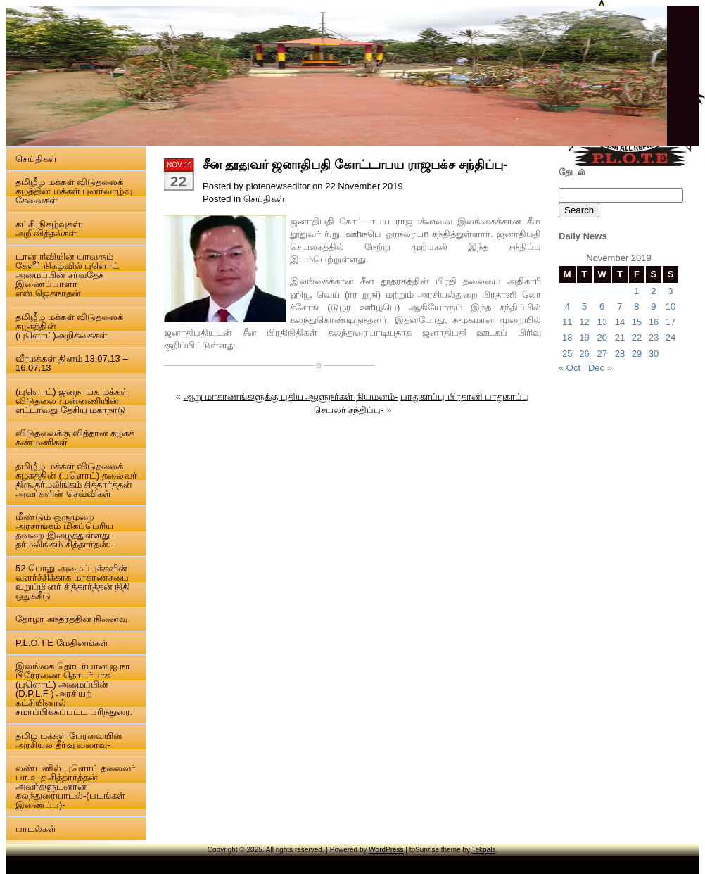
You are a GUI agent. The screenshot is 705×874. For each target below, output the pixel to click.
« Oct (569, 367)
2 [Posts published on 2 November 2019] (653, 291)
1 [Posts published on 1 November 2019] (636, 291)
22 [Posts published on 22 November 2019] (637, 337)
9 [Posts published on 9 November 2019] (653, 306)
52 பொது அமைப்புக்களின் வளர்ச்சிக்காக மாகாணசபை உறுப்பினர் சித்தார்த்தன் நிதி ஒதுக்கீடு (72, 582)
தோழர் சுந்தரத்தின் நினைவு (71, 619)
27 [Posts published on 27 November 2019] (601, 353)
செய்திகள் (36, 158)
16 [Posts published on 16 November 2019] (654, 322)
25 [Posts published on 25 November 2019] (567, 353)
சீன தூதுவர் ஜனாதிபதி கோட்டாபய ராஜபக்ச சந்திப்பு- (355, 165)
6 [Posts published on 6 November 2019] (601, 306)
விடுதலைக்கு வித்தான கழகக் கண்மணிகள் (74, 438)
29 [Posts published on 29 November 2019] (637, 353)
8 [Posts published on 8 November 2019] (636, 306)
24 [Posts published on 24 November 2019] (670, 337)
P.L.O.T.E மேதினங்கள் (61, 643)
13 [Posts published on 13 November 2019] (601, 322)
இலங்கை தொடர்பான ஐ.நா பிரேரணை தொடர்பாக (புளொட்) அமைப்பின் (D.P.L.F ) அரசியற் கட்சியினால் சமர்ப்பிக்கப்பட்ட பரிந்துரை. (73, 689)
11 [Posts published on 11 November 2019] (567, 322)
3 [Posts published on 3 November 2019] (670, 291)
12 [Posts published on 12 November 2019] (584, 322)
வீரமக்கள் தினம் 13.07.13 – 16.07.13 (71, 363)
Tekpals (484, 850)
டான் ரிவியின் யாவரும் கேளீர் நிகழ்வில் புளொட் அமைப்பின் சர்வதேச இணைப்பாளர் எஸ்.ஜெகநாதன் (67, 274)
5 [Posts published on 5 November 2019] (584, 306)
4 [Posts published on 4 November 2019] (567, 306)
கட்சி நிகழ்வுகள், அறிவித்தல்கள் (49, 229)
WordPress (386, 850)
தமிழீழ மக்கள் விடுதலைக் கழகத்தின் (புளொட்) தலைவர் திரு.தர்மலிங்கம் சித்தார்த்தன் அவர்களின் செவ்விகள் (76, 480)
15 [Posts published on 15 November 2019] (637, 322)
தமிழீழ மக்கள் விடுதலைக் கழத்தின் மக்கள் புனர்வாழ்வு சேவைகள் (73, 191)
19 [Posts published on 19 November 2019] (584, 337)
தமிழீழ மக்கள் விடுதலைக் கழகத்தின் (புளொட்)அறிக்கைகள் (69, 326)
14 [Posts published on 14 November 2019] (620, 322)
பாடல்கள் (35, 828)
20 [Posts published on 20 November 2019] (601, 337)
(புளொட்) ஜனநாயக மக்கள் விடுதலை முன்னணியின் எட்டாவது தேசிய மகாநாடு (72, 400)
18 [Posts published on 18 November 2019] (567, 337)
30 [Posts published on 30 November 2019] (654, 353)
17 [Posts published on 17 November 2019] (670, 322)
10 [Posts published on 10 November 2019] (670, 306)
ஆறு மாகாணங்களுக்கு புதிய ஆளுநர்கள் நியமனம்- (291, 396)
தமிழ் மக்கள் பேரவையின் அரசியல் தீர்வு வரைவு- (68, 740)
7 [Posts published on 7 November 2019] (619, 306)
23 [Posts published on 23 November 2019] (654, 337)
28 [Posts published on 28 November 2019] (620, 353)
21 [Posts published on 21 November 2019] (620, 337)
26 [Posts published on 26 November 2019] (584, 353)
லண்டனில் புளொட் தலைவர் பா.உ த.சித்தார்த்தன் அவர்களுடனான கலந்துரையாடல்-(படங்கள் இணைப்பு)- (75, 786)
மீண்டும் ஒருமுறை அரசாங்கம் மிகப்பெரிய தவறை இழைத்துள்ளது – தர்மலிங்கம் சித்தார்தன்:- (66, 531)
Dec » (600, 367)
